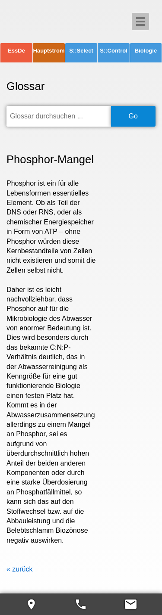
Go (133, 116)
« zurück (19, 569)
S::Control (113, 50)
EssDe (16, 50)
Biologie (146, 50)
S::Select (81, 50)
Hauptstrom (49, 50)
